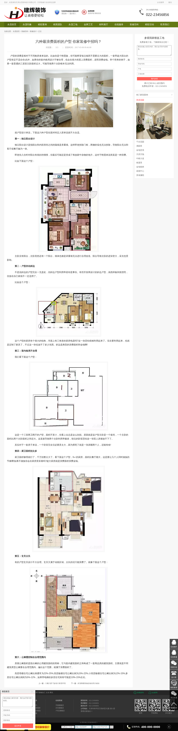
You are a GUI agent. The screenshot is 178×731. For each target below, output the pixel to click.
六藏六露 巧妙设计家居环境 (55, 683)
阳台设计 (30, 139)
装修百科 (134, 24)
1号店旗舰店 (60, 711)
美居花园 (154, 119)
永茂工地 (73, 24)
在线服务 (118, 24)
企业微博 (160, 2)
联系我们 (164, 24)
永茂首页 (11, 24)
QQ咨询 (154, 693)
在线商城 (58, 700)
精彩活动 (149, 24)
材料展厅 (103, 24)
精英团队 (57, 24)
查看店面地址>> (87, 711)
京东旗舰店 (59, 708)
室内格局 (25, 351)
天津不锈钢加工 (39, 693)
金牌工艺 (88, 24)
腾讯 (51, 693)
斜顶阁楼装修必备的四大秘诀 (88, 683)
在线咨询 (140, 693)
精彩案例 (42, 24)
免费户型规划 (35, 711)
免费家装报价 (35, 708)
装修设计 (33, 31)
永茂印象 (27, 24)
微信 (170, 2)
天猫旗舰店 (59, 705)
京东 (47, 693)
